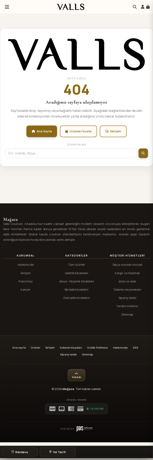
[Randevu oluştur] (20, 452)
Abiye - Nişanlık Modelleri (76, 281)
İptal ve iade (127, 281)
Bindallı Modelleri (76, 289)
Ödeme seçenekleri (127, 289)
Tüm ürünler (76, 264)
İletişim (113, 131)
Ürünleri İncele (78, 131)
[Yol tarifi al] (58, 452)
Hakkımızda (26, 264)
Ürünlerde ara (76, 144)
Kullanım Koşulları (71, 347)
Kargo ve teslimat (127, 273)
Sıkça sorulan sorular (127, 264)
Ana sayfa (19, 347)
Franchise (25, 281)
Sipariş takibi (127, 298)
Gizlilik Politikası (97, 347)
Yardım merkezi (127, 306)
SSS (135, 347)
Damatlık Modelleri (76, 298)
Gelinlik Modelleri (76, 273)
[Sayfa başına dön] (76, 375)
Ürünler (35, 347)
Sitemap (127, 314)
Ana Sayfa (42, 131)
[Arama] (134, 6)
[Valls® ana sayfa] (76, 69)
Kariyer (25, 289)
